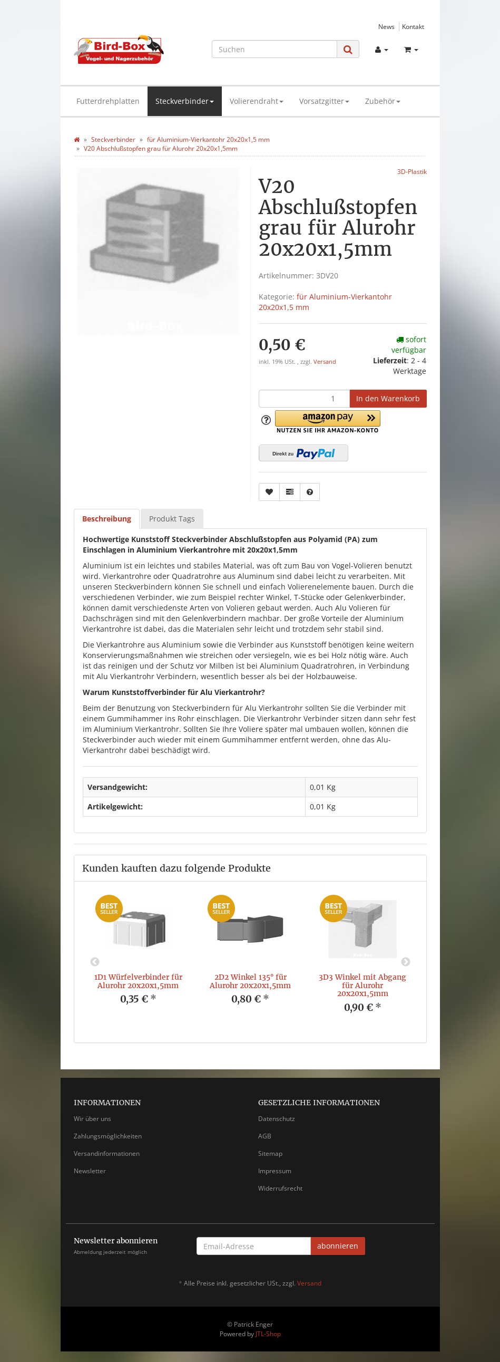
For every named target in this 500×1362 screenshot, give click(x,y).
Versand (324, 361)
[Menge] (304, 399)
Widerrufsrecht (280, 1188)
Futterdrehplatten (108, 101)
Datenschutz (276, 1118)
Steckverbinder (184, 101)
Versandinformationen (107, 1153)
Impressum (274, 1170)
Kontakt (413, 26)
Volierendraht (256, 101)
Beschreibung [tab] (106, 519)
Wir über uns (92, 1118)
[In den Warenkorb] (388, 399)
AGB (264, 1136)
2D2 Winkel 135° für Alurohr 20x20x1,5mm (250, 981)
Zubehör (382, 101)
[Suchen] (274, 49)
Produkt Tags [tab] (172, 519)
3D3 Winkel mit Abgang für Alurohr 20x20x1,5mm (362, 985)
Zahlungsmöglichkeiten (108, 1136)
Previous (94, 962)
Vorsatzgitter (324, 101)
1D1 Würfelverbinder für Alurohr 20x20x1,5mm (138, 981)
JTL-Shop (268, 1333)
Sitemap (270, 1153)
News (386, 26)
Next (405, 962)
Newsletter (90, 1170)
